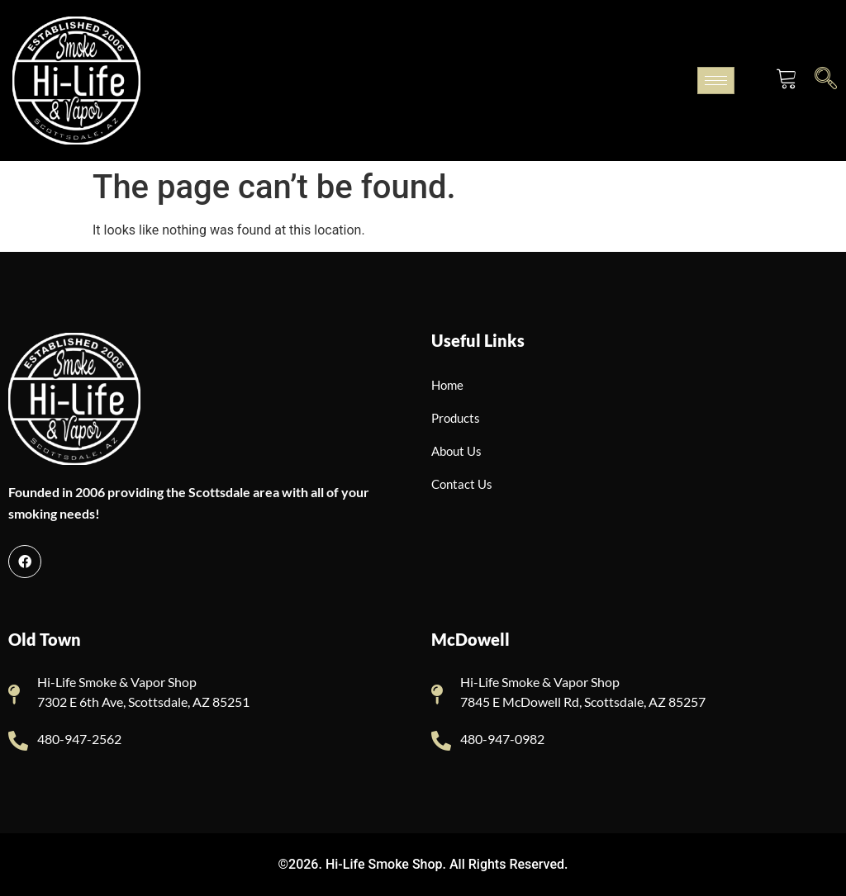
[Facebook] (24, 561)
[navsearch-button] (826, 78)
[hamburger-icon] (715, 80)
